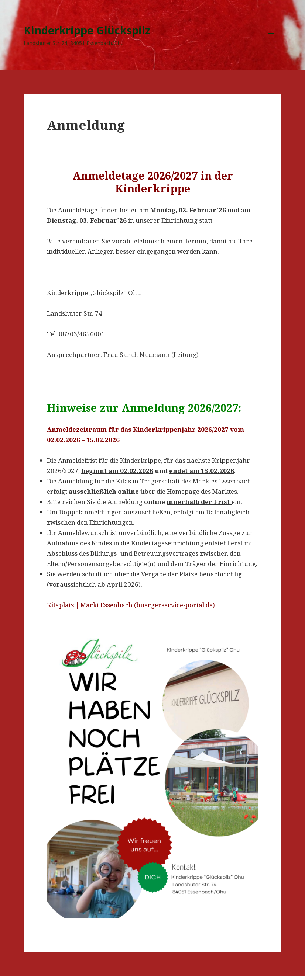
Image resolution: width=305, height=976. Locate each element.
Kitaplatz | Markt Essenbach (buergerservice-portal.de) (131, 605)
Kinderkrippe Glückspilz (87, 30)
